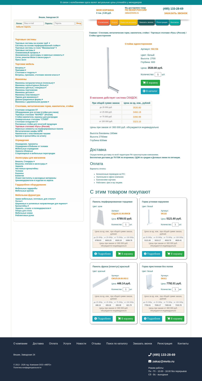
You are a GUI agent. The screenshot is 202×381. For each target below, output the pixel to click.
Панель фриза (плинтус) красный (110, 266)
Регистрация (162, 22)
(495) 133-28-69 (173, 8)
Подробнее (102, 253)
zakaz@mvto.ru (132, 13)
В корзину (150, 82)
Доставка (38, 343)
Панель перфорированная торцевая (112, 201)
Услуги (114, 22)
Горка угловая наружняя (155, 201)
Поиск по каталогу (128, 22)
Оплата (53, 343)
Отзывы (96, 343)
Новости (81, 343)
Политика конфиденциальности (27, 367)
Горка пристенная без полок (157, 266)
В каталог (150, 91)
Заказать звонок (146, 22)
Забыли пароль (23, 27)
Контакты (175, 22)
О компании (103, 22)
